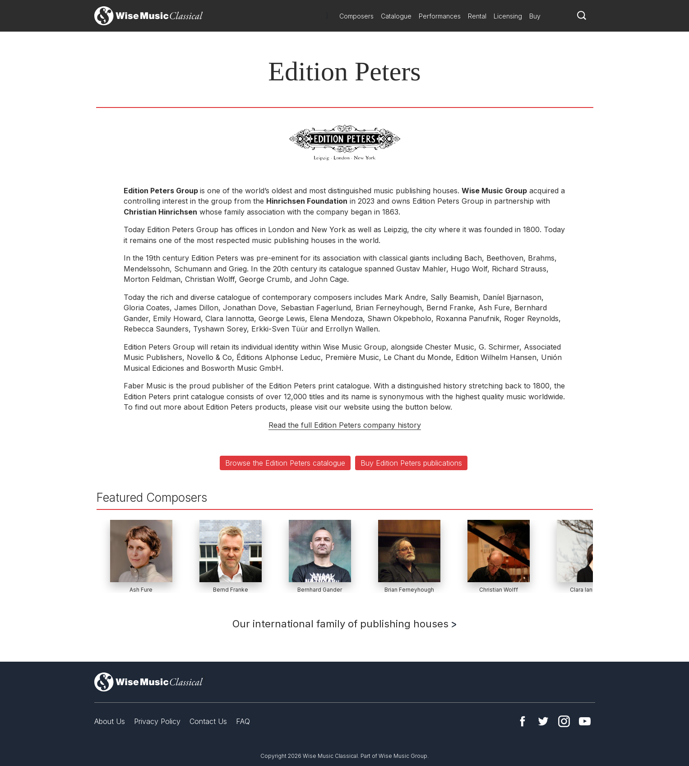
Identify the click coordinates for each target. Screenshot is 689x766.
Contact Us (208, 721)
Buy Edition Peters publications (411, 462)
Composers (356, 16)
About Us (109, 721)
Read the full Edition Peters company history (344, 425)
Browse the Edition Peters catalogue (285, 462)
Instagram (564, 721)
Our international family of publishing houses (344, 624)
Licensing (508, 16)
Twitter (543, 721)
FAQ (243, 721)
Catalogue (396, 16)
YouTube (585, 721)
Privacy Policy (157, 721)
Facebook (522, 721)
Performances (440, 16)
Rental (477, 16)
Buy (535, 16)
